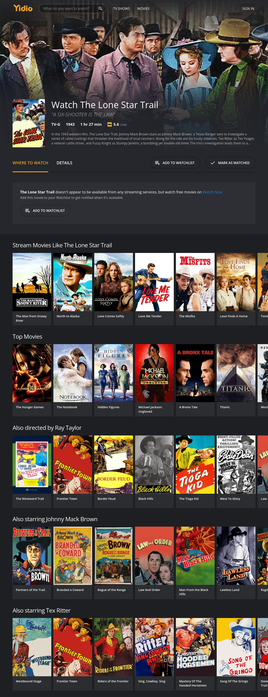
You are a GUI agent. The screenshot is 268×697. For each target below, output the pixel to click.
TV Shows (121, 8)
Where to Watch (30, 163)
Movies (143, 8)
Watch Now (212, 191)
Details (64, 163)
